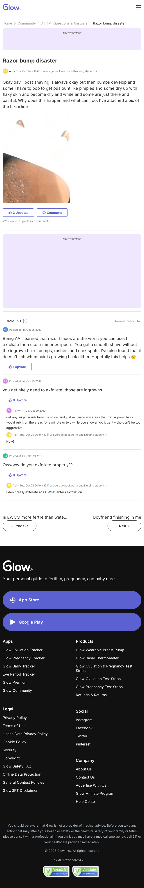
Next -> (124, 526)
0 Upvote (17, 400)
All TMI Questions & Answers (64, 23)
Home (7, 23)
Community (27, 23)
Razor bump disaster (109, 23)
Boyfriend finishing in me (117, 517)
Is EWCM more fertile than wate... (35, 517)
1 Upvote (17, 367)
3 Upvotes (18, 212)
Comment (52, 212)
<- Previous (19, 526)
